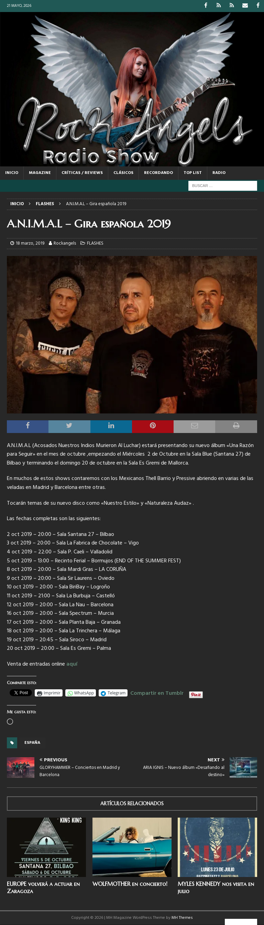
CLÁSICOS (123, 172)
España (32, 742)
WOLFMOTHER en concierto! (129, 883)
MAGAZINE (40, 172)
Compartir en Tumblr (157, 692)
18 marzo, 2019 (30, 243)
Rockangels (65, 243)
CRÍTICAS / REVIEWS (82, 172)
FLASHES (95, 243)
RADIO (219, 172)
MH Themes (182, 917)
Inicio (11, 172)
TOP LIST (193, 172)
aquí (71, 664)
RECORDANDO (158, 172)
